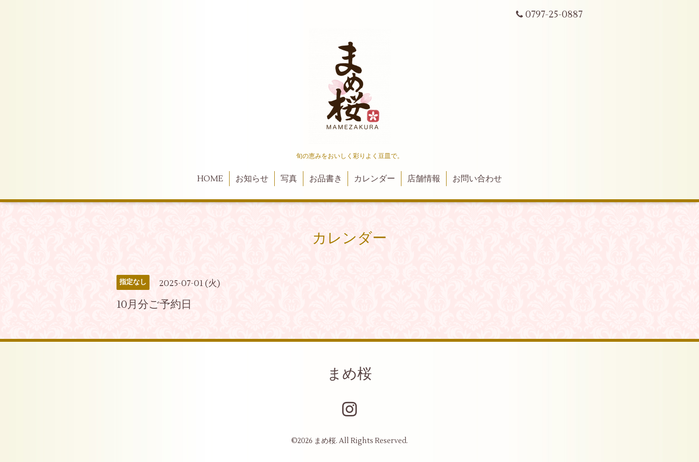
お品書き (325, 179)
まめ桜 (349, 374)
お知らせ (251, 179)
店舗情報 (423, 179)
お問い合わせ (477, 179)
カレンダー (374, 179)
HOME (210, 179)
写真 (289, 179)
